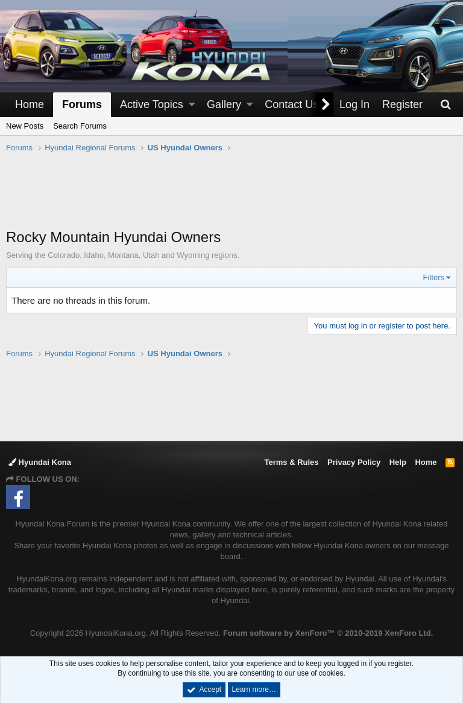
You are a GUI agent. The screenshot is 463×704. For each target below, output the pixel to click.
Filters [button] (433, 277)
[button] (192, 104)
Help (397, 462)
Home (29, 104)
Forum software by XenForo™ (328, 633)
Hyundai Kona (39, 462)
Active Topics (151, 104)
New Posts (24, 125)
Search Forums (80, 125)
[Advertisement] (231, 197)
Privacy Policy (353, 462)
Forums (82, 104)
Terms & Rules (291, 462)
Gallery (224, 104)
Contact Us (291, 104)
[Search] (445, 104)
